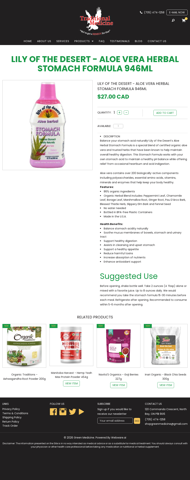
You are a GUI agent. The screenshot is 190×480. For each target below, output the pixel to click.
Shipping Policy (12, 417)
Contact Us (157, 41)
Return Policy (10, 421)
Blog (138, 41)
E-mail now (177, 12)
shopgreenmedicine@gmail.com (166, 424)
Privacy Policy (11, 409)
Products (82, 41)
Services (62, 41)
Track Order (10, 426)
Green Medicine (84, 437)
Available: (104, 126)
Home (28, 41)
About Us (44, 41)
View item (71, 383)
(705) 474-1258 (154, 12)
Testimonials (120, 41)
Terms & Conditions (15, 413)
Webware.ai (118, 437)
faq (102, 41)
